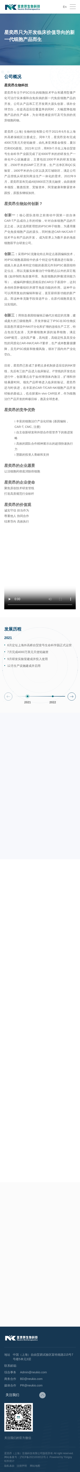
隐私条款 (9, 1465)
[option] (40, 661)
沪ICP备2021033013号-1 (34, 1457)
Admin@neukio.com (33, 1372)
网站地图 (35, 1465)
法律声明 (22, 1465)
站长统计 (9, 1461)
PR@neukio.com (31, 1385)
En (65, 6)
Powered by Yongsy (60, 1457)
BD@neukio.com (31, 1378)
